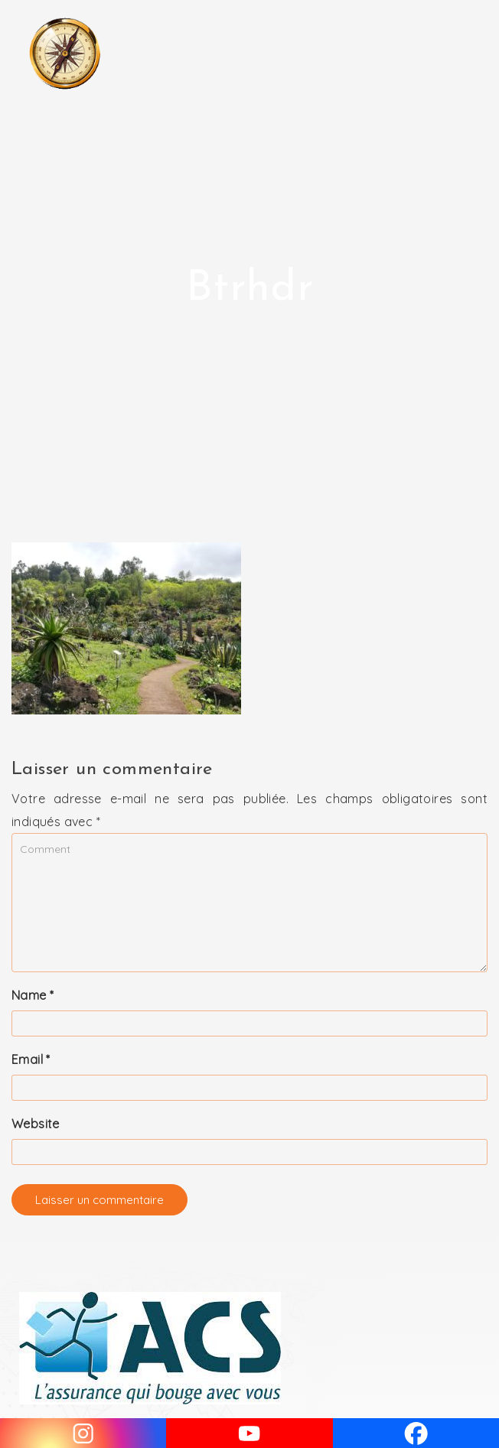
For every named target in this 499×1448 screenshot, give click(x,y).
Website (35, 1123)
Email (31, 1059)
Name (32, 995)
